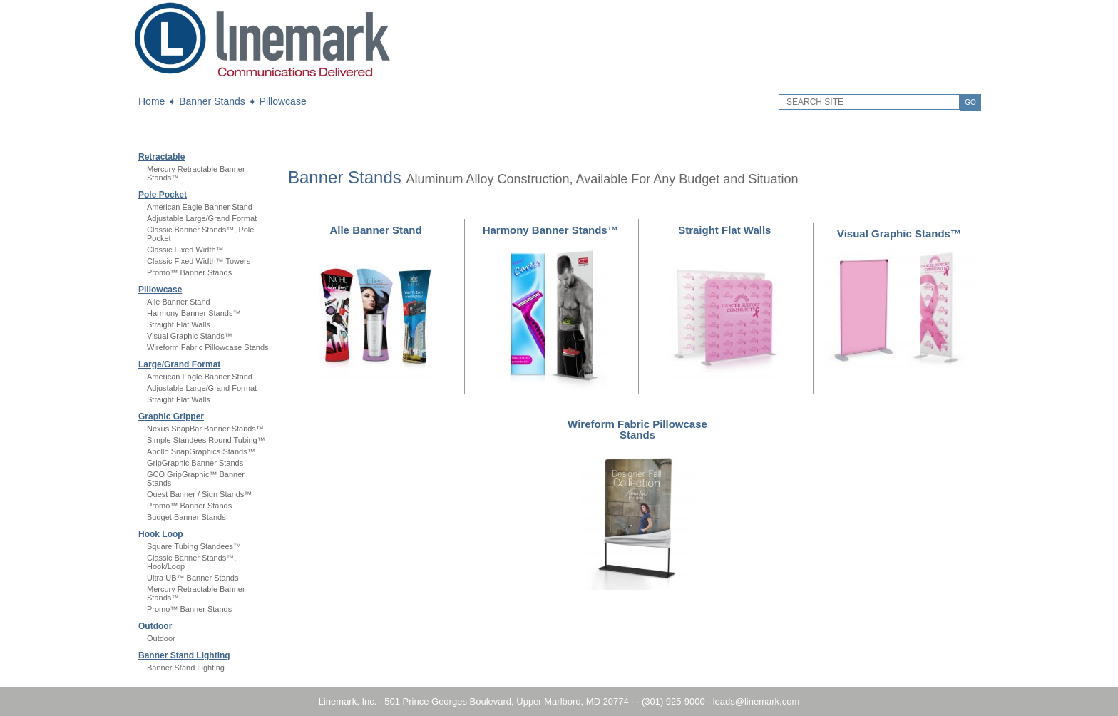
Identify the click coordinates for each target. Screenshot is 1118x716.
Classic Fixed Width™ (185, 249)
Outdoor (155, 626)
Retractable (161, 157)
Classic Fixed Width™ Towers (198, 261)
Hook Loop (160, 534)
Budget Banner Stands (186, 517)
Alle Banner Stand (178, 301)
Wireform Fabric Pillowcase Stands (208, 347)
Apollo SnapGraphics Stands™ (201, 451)
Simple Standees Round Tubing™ (206, 440)
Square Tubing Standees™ (194, 546)
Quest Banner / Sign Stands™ (199, 494)
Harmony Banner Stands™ (193, 313)
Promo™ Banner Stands (189, 272)
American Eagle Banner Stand (199, 207)
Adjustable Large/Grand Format (202, 218)
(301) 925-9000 (673, 701)
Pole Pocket (162, 195)
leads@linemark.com (756, 701)
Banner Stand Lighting (184, 655)
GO (970, 102)
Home (151, 101)
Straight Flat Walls (178, 324)
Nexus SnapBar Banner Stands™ (205, 428)
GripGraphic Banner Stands (195, 463)
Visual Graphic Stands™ (189, 336)
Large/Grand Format (179, 364)
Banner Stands (212, 101)
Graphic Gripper (171, 416)
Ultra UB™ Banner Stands (192, 577)
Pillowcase (283, 101)
